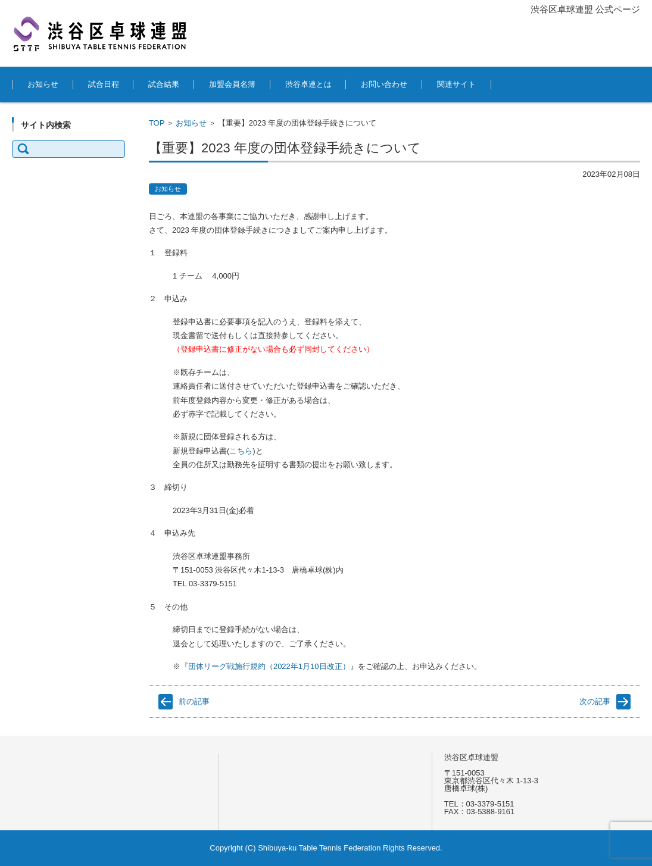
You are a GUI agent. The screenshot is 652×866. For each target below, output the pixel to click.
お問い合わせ (384, 84)
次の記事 (594, 701)
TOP (157, 122)
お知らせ (42, 84)
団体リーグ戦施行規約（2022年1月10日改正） (269, 666)
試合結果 (163, 84)
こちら (240, 450)
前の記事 (194, 701)
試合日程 (103, 84)
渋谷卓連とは (308, 84)
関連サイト (456, 84)
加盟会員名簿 (232, 84)
